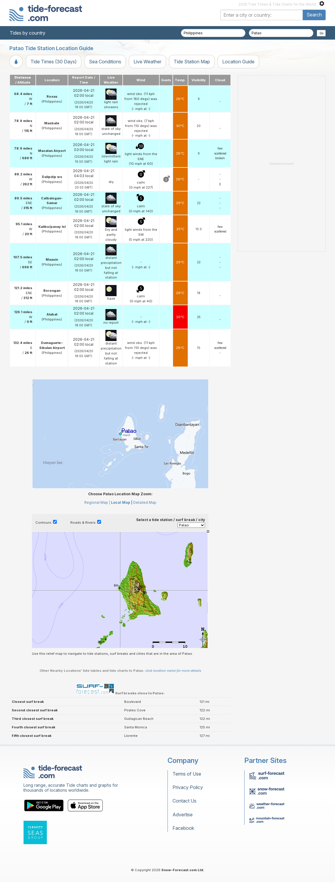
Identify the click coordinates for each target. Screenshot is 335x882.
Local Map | (121, 502)
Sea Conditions (105, 62)
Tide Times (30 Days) (53, 62)
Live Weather (147, 62)
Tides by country (27, 33)
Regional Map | (97, 502)
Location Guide (238, 62)
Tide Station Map (192, 62)
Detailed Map (144, 502)
